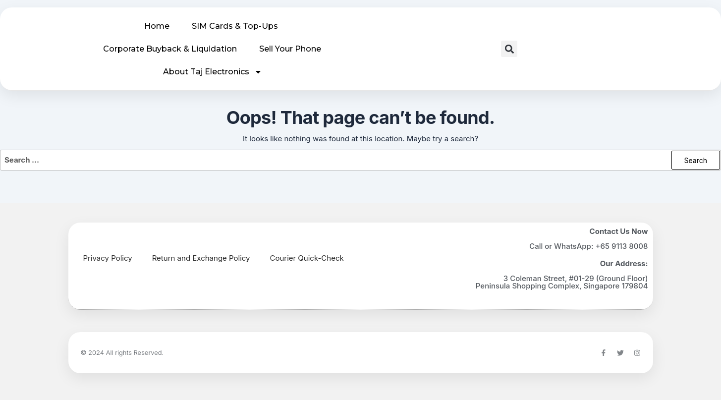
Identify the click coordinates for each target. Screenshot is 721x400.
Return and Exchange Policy (201, 257)
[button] (509, 49)
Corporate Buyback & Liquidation (170, 49)
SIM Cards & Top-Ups (235, 26)
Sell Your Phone (290, 49)
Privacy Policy (107, 257)
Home (156, 26)
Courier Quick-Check (307, 257)
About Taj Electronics (212, 72)
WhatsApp (572, 245)
